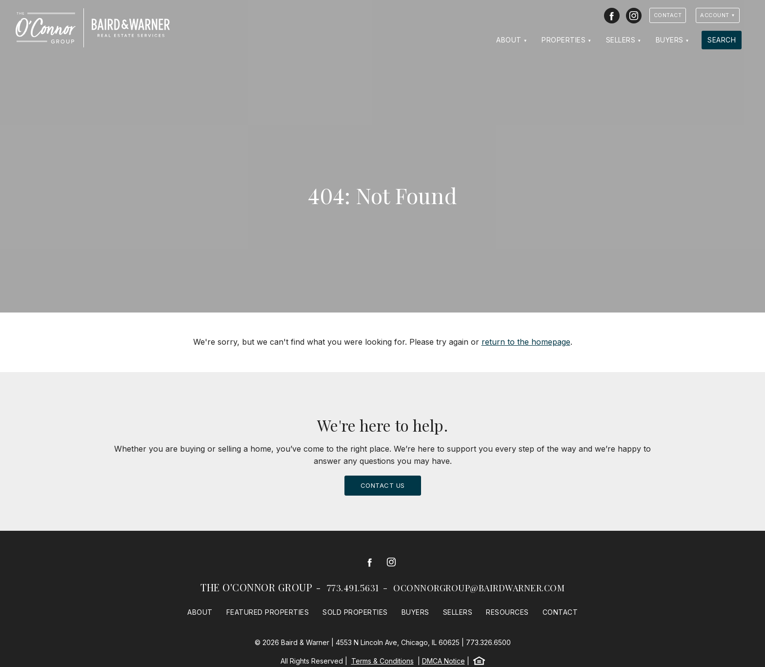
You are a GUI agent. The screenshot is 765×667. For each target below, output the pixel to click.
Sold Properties (355, 612)
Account (714, 15)
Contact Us (383, 485)
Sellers (621, 40)
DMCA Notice (443, 661)
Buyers (670, 40)
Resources (507, 612)
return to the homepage (526, 342)
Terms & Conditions (382, 661)
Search (721, 40)
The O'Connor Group (256, 587)
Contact (668, 15)
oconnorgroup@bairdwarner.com (478, 588)
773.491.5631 (353, 588)
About (509, 40)
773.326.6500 (488, 642)
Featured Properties (267, 612)
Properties (563, 40)
